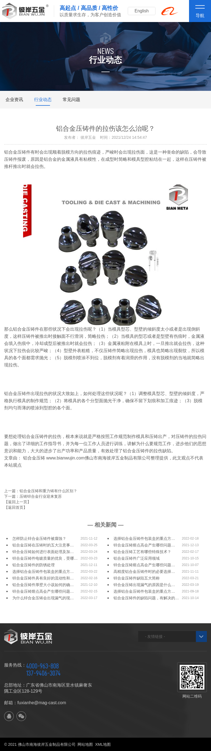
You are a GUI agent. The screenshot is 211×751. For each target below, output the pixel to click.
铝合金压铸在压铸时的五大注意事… (43, 545)
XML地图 (103, 744)
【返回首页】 (15, 507)
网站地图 (85, 744)
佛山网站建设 (176, 744)
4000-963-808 (42, 666)
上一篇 (40, 491)
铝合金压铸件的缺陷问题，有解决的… (146, 598)
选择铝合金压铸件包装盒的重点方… (144, 538)
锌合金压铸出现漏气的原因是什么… (144, 585)
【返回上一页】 (17, 502)
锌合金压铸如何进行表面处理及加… (43, 551)
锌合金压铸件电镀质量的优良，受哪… (45, 558)
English (142, 11)
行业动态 (43, 99)
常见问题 (71, 99)
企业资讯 (14, 99)
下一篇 (33, 496)
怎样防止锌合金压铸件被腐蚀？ (39, 538)
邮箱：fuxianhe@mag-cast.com (35, 702)
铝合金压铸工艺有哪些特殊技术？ (142, 551)
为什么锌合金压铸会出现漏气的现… (43, 598)
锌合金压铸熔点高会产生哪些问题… (144, 545)
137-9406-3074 (43, 673)
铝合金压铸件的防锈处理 (33, 565)
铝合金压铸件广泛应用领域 (136, 558)
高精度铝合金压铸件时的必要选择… (144, 571)
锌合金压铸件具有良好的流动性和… (43, 578)
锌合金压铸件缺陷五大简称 (136, 578)
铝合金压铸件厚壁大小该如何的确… (43, 585)
